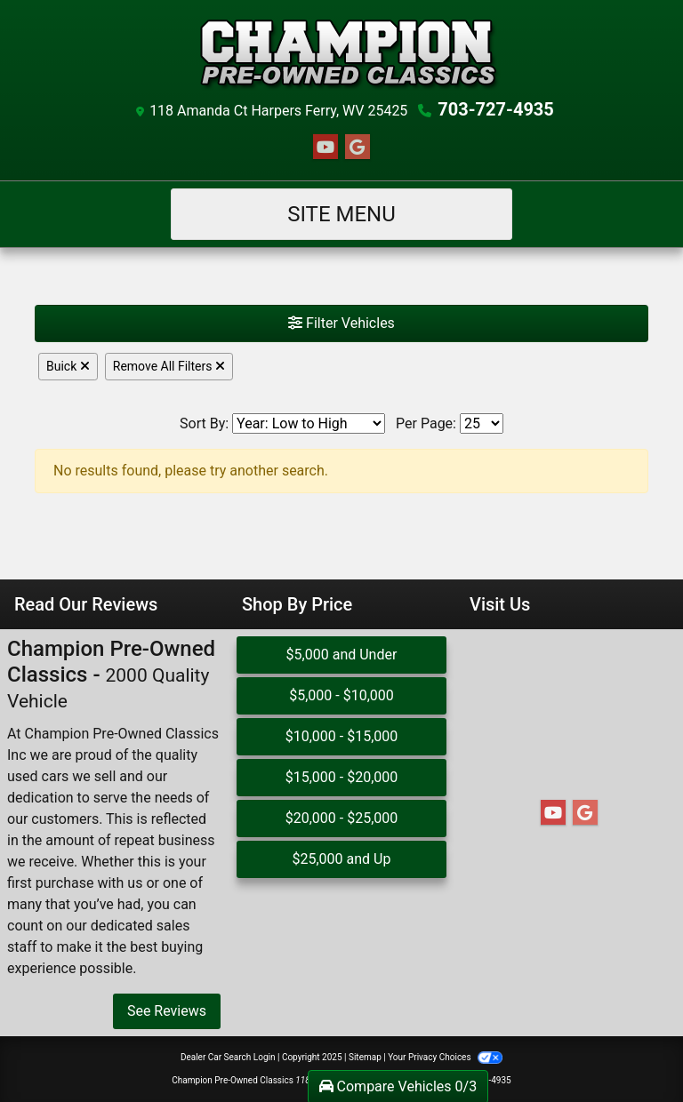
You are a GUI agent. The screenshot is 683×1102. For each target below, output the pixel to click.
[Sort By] (308, 423)
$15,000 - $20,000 (341, 777)
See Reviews (166, 1010)
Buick (68, 366)
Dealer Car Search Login (228, 1057)
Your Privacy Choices (445, 1057)
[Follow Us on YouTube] (325, 147)
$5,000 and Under (342, 654)
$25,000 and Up (341, 858)
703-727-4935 (496, 109)
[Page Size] (481, 423)
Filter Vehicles (341, 323)
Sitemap (365, 1057)
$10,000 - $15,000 (341, 736)
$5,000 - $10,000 (341, 695)
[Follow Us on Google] (357, 147)
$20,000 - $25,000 (341, 818)
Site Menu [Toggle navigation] (341, 214)
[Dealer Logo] (341, 53)
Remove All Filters (169, 366)
